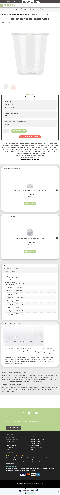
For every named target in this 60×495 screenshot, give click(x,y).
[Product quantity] (6, 131)
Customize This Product (30, 136)
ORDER (30, 94)
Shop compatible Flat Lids (30, 159)
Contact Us (9, 449)
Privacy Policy (34, 449)
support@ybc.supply (12, 439)
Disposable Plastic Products (14, 14)
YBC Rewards (10, 441)
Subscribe (13, 428)
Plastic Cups (26, 14)
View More (30, 200)
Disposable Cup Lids (36, 443)
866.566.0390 (10, 438)
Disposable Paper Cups (37, 441)
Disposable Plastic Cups (37, 439)
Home (3, 14)
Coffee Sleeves (34, 445)
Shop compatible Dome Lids (30, 158)
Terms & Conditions (11, 445)
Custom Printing (9, 271)
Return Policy (10, 447)
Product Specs (9, 266)
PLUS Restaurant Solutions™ (13, 269)
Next (56, 190)
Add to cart (19, 131)
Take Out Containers (36, 447)
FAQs (7, 443)
